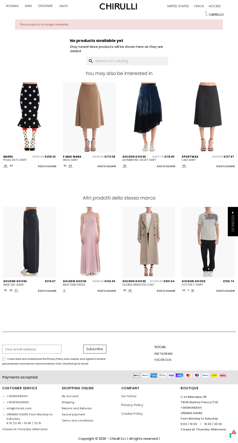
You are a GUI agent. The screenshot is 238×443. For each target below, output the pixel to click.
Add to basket (47, 166)
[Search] (127, 61)
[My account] (215, 6)
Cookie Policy (132, 413)
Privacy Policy (132, 405)
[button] (198, 6)
